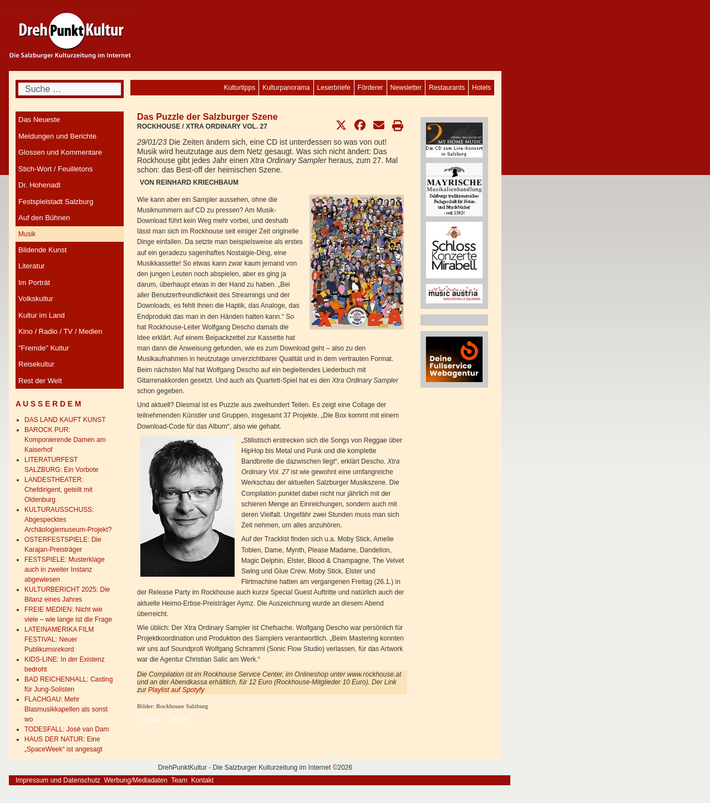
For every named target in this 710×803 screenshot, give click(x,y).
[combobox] (69, 89)
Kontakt (202, 780)
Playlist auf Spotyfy (177, 690)
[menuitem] (481, 87)
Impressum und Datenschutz (58, 780)
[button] (341, 125)
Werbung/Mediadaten (136, 780)
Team (179, 780)
